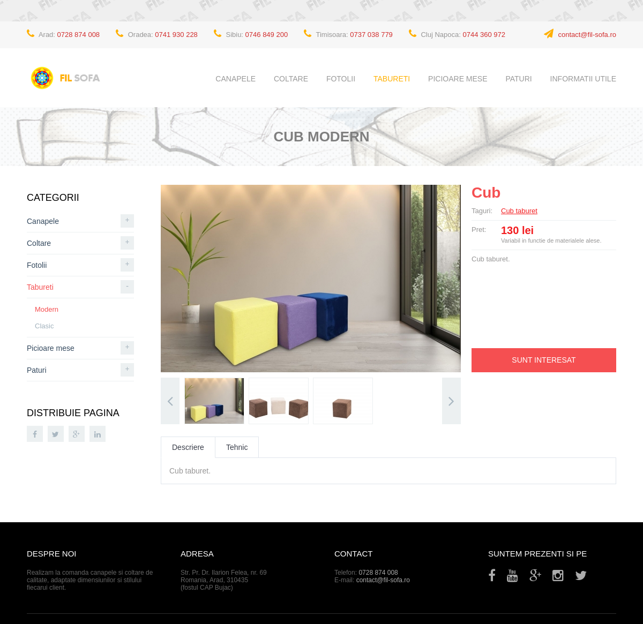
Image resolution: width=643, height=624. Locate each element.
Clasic (44, 326)
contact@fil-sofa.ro (587, 35)
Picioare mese (457, 78)
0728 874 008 (78, 35)
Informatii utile (583, 78)
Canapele (235, 78)
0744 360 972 (484, 35)
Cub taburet (519, 211)
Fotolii (340, 78)
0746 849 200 (266, 35)
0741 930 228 (176, 35)
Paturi (518, 78)
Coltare (291, 78)
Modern (46, 309)
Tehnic (237, 447)
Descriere (188, 447)
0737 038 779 (371, 35)
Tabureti (391, 78)
